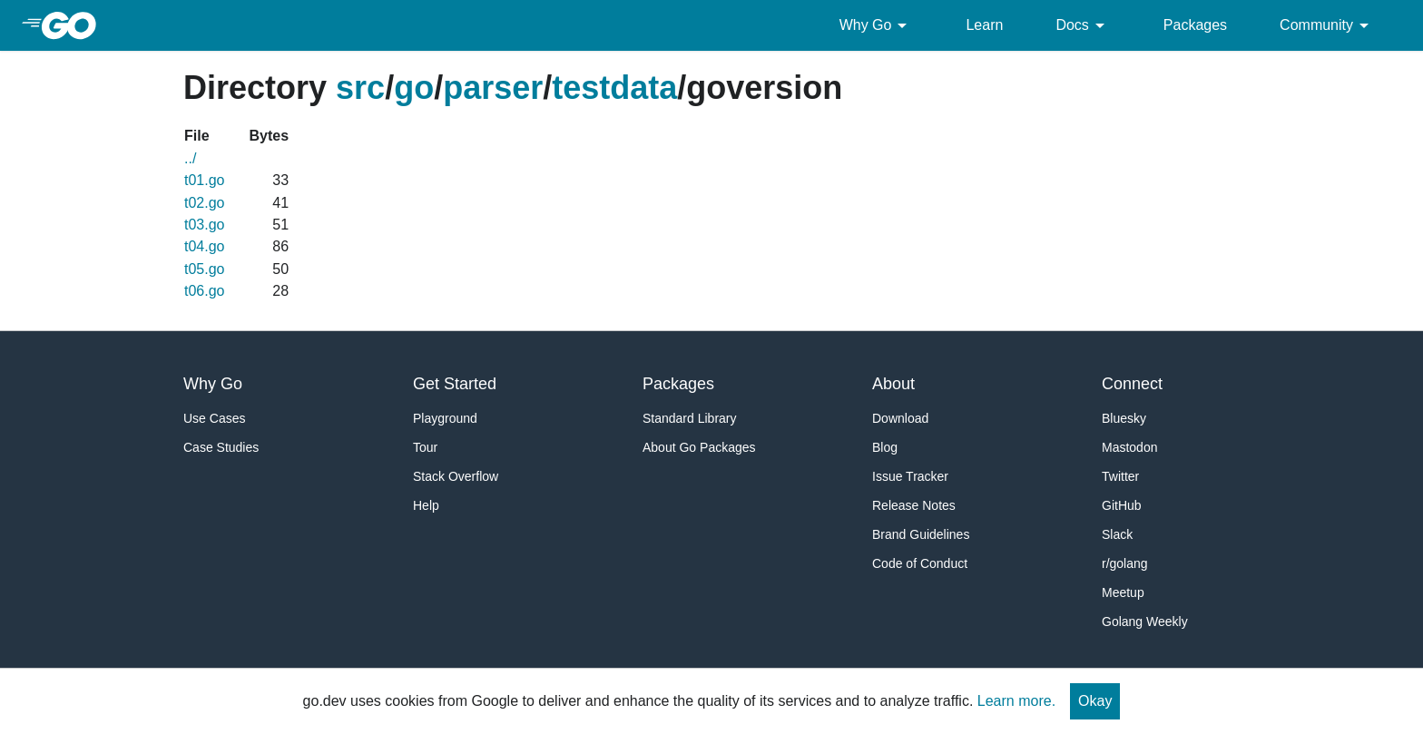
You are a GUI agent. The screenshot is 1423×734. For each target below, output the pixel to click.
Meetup (1123, 592)
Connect (1132, 384)
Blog (885, 447)
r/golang (1125, 563)
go (414, 87)
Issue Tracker (910, 476)
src (360, 87)
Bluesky (1124, 418)
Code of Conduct (919, 563)
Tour (425, 447)
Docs (1082, 25)
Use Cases (214, 418)
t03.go (204, 224)
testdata (614, 87)
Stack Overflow (455, 476)
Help (426, 505)
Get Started (454, 384)
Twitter (1120, 476)
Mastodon (1129, 447)
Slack (1117, 534)
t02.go (204, 202)
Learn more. (1016, 701)
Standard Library (690, 418)
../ (190, 158)
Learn (984, 25)
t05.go (204, 269)
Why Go (876, 25)
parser (493, 87)
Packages (1195, 25)
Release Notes (914, 505)
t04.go (204, 246)
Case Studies (221, 447)
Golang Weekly (1145, 621)
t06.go (204, 290)
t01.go (204, 180)
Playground (445, 418)
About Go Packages (699, 447)
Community (1327, 25)
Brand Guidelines (920, 534)
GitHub (1122, 505)
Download (900, 418)
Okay (1095, 701)
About (893, 384)
